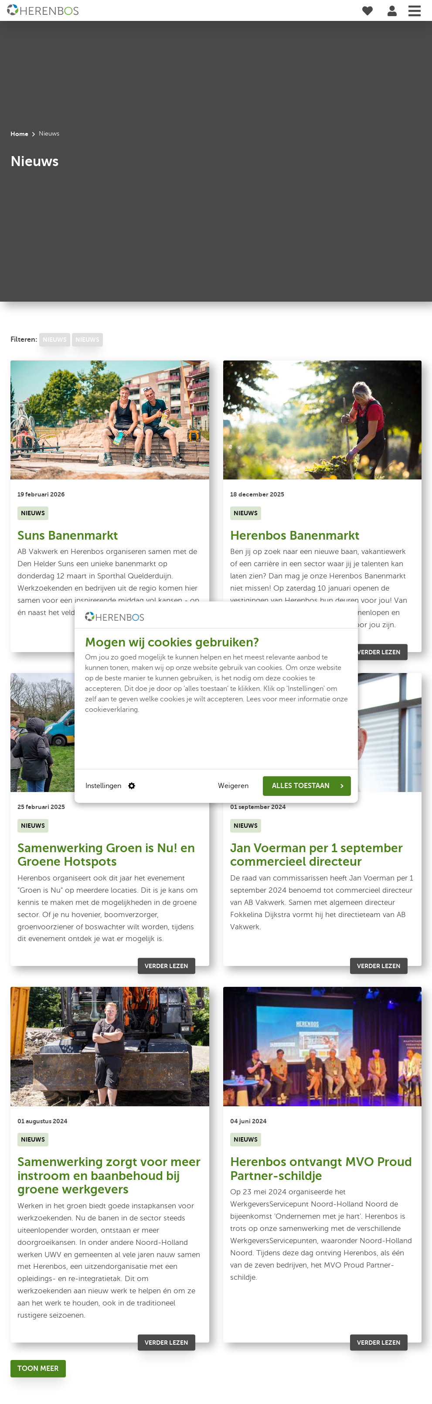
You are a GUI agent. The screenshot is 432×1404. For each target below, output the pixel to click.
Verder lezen (379, 651)
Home (19, 133)
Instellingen (110, 786)
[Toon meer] (38, 1368)
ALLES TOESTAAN (308, 786)
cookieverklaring (111, 709)
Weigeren (233, 786)
